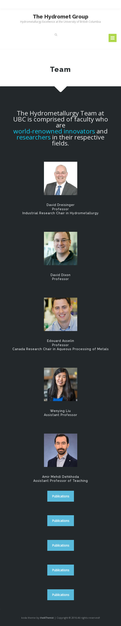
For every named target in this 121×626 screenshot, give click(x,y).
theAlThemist (47, 617)
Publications (60, 496)
